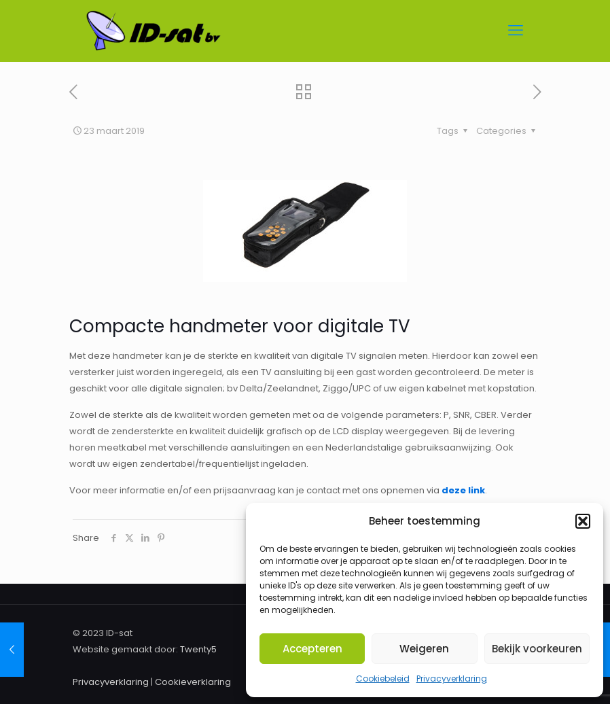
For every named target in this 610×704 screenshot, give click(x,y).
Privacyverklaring (451, 678)
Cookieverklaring (193, 681)
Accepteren (312, 648)
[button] (583, 521)
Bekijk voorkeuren (537, 648)
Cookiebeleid (383, 678)
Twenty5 (198, 649)
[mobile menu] (515, 30)
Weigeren (424, 648)
